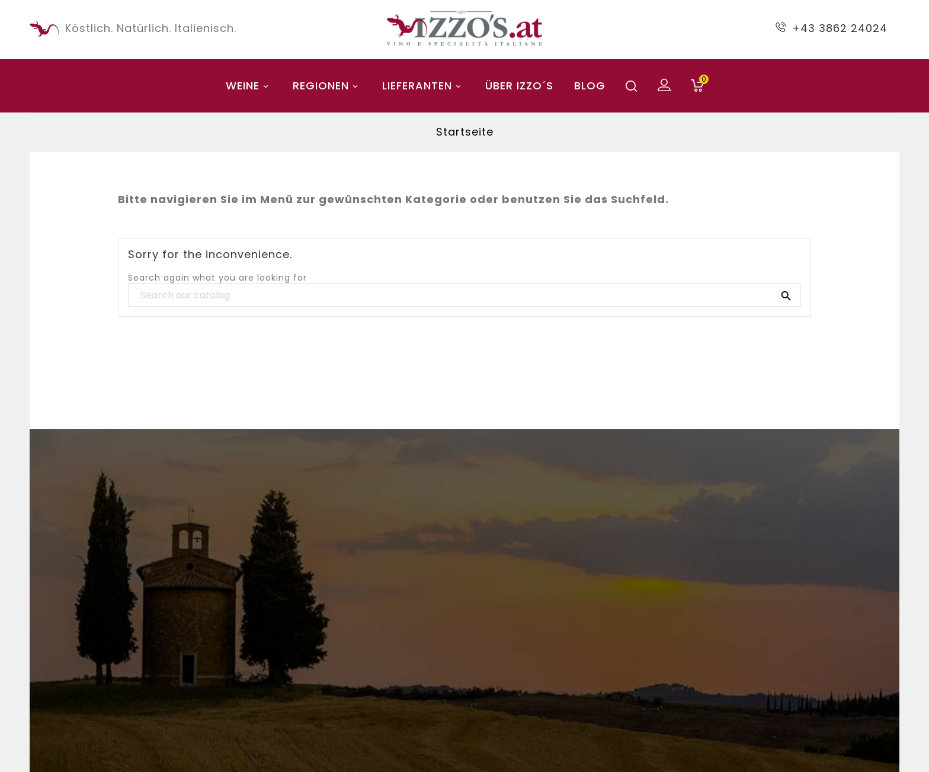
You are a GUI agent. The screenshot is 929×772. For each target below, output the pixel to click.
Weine (249, 85)
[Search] (464, 295)
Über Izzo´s (519, 85)
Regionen (327, 85)
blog (590, 85)
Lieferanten (423, 85)
